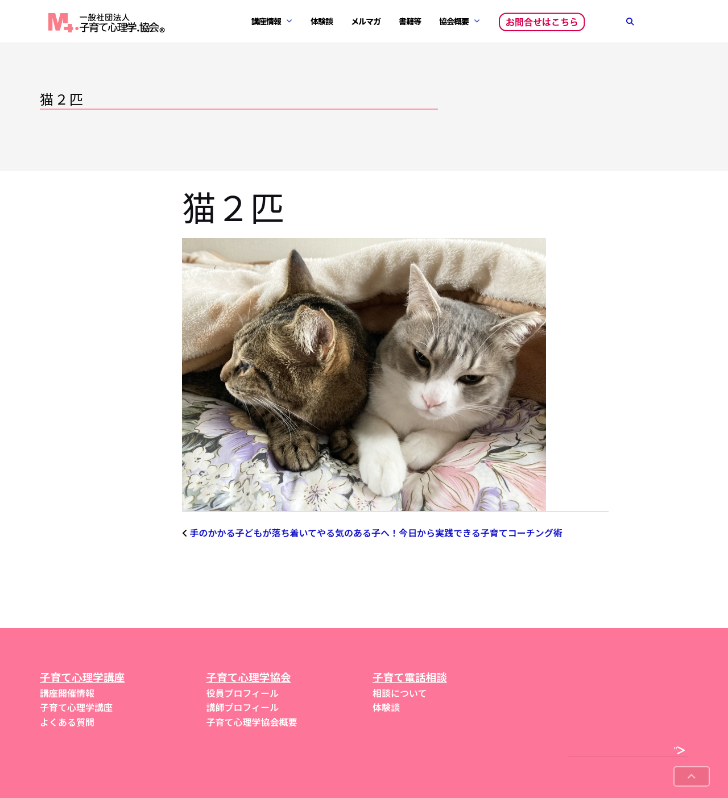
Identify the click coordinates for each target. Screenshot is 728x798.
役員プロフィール (242, 693)
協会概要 (454, 21)
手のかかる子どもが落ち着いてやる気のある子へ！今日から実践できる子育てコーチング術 (376, 532)
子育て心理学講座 (76, 707)
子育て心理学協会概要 (251, 722)
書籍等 (410, 21)
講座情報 (266, 21)
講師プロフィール (242, 707)
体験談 (322, 21)
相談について (400, 693)
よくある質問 (67, 722)
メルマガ (365, 21)
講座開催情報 (67, 693)
